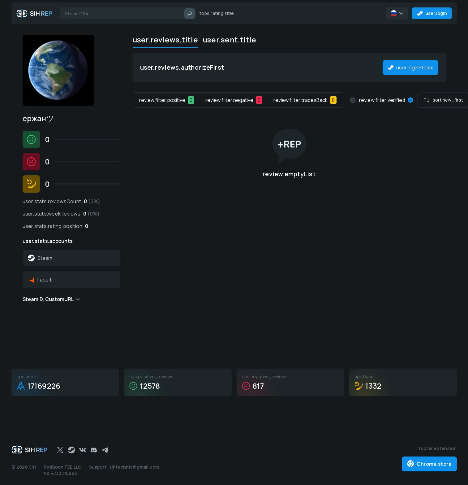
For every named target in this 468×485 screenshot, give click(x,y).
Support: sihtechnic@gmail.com (124, 467)
